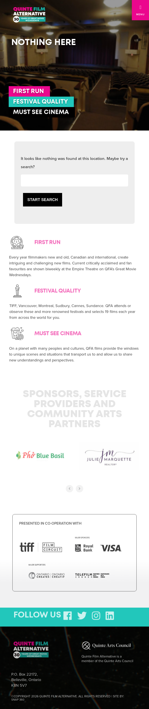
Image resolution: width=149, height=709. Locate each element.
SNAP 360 (17, 696)
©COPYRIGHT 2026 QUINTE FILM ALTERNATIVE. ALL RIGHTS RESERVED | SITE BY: (67, 695)
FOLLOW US (37, 612)
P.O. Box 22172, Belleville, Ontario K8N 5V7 (26, 677)
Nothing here (43, 42)
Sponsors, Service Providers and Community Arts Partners (74, 406)
